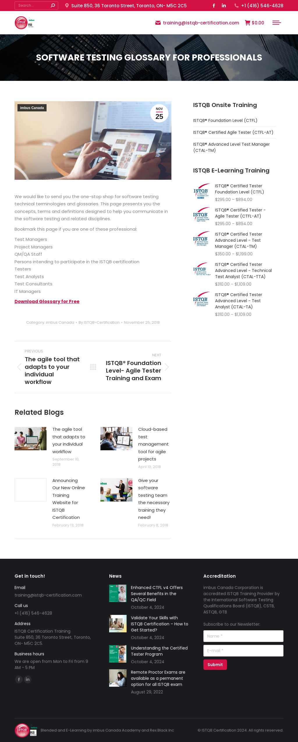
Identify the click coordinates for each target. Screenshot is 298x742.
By (99, 322)
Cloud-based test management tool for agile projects (153, 444)
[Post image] (31, 438)
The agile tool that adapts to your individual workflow (68, 440)
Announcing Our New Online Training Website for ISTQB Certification (68, 499)
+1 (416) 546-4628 (258, 6)
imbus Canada (32, 108)
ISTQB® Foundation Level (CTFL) (225, 120)
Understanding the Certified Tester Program (159, 651)
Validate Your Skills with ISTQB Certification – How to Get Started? (159, 624)
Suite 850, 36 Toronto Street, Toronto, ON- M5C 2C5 (125, 6)
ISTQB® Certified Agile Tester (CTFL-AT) (233, 132)
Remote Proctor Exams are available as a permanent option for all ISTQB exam (158, 678)
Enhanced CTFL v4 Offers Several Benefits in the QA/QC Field (157, 594)
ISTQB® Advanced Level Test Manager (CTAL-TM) (231, 147)
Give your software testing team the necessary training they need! (153, 499)
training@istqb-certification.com (197, 23)
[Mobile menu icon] (276, 22)
